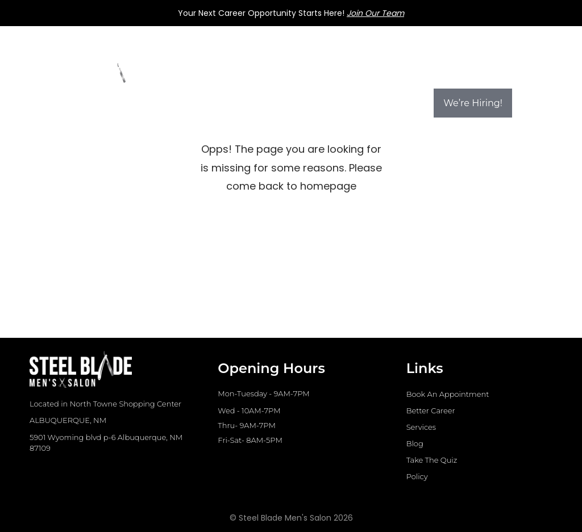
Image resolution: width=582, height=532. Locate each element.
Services (421, 427)
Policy (417, 476)
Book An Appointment (447, 394)
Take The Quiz (432, 459)
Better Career (430, 410)
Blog (414, 443)
